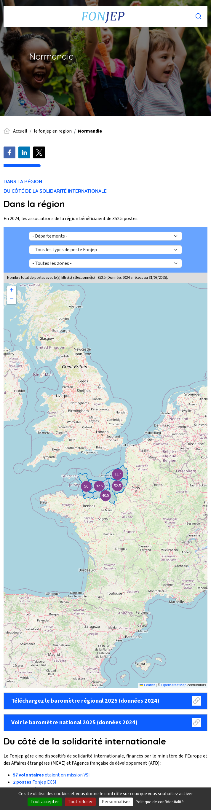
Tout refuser (80, 801)
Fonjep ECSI (34, 782)
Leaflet (147, 685)
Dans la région (23, 181)
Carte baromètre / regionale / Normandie (105, 485)
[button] (117, 474)
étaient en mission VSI (51, 775)
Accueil (20, 131)
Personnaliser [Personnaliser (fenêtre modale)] (116, 801)
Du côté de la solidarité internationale (55, 191)
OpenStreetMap (173, 685)
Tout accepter (45, 801)
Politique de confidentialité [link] (160, 802)
